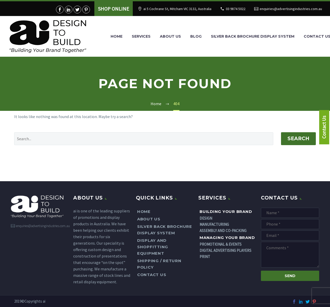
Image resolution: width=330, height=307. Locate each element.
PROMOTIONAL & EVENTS (221, 244)
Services (141, 36)
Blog (196, 36)
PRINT (205, 256)
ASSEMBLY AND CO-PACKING (223, 230)
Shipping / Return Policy (159, 264)
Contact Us (151, 274)
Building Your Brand (226, 211)
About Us (170, 36)
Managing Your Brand (227, 237)
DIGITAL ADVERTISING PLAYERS (225, 250)
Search (298, 139)
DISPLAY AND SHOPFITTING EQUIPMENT (152, 247)
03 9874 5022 (235, 8)
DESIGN (206, 218)
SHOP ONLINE (113, 8)
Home (116, 36)
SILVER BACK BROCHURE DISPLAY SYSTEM (252, 36)
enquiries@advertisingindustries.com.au (291, 8)
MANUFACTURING (214, 224)
